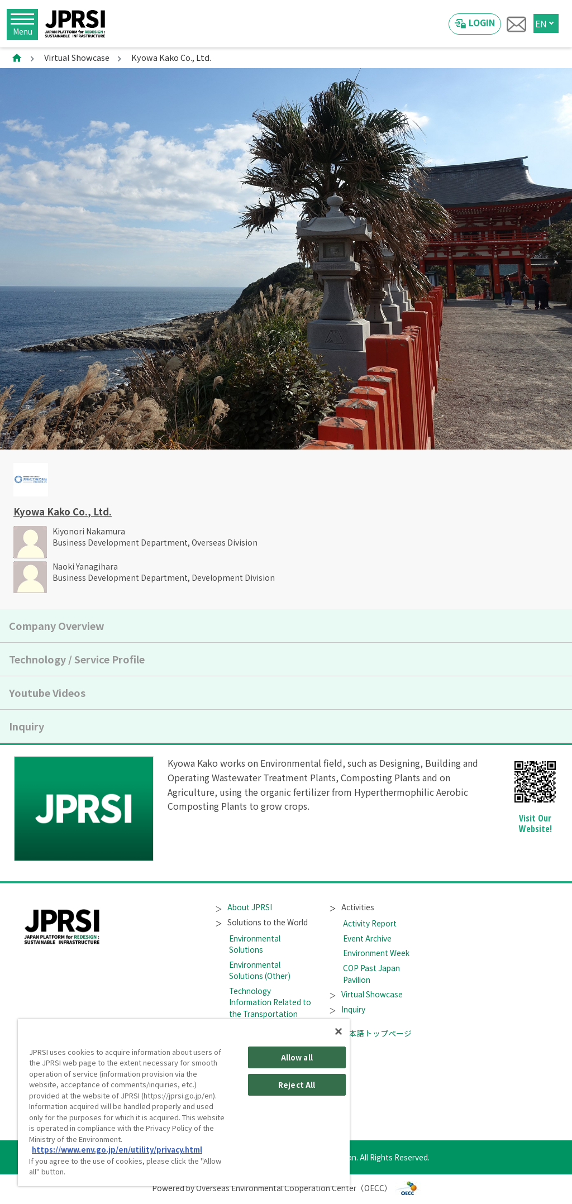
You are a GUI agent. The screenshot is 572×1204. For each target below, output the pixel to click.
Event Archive (367, 938)
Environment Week (376, 952)
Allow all (297, 1057)
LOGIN (482, 22)
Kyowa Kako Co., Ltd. (62, 511)
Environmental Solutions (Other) (259, 970)
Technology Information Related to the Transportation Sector (270, 1007)
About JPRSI (244, 906)
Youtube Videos (47, 692)
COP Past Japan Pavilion (371, 973)
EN (541, 23)
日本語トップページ (371, 1033)
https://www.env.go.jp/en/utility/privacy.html (117, 1149)
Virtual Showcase (76, 57)
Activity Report (370, 923)
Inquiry (26, 726)
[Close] (338, 1031)
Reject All (296, 1084)
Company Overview (56, 625)
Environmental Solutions (254, 944)
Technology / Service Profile (77, 659)
